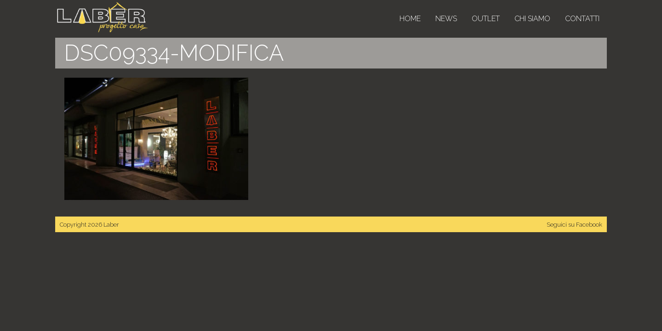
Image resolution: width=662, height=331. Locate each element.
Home (410, 18)
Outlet (486, 18)
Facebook (589, 224)
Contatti (582, 18)
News (446, 18)
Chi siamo (532, 18)
